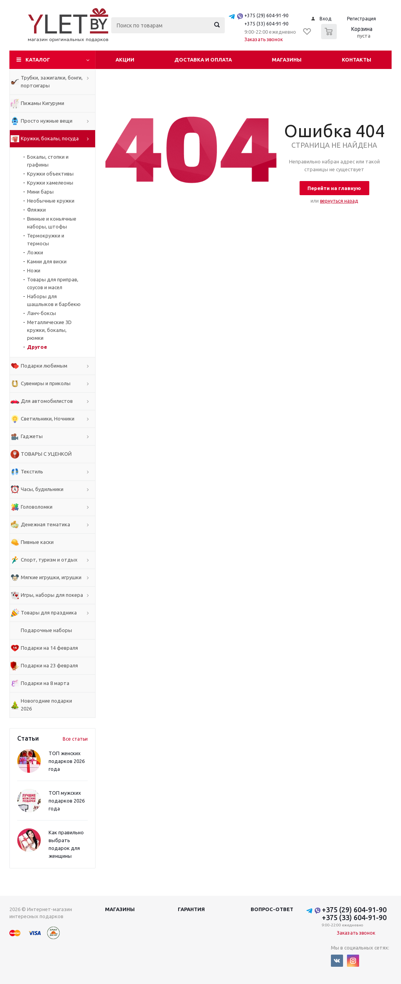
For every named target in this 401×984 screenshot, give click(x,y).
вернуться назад (339, 200)
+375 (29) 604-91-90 (266, 15)
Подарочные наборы (46, 630)
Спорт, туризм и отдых (49, 559)
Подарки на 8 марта (45, 683)
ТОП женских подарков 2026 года (67, 761)
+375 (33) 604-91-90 (266, 23)
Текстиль (32, 471)
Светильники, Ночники (47, 418)
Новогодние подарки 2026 (46, 704)
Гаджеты (32, 436)
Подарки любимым (44, 365)
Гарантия (191, 909)
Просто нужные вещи (46, 120)
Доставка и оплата (203, 59)
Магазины (287, 59)
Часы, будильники (42, 489)
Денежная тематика (45, 524)
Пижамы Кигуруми (42, 103)
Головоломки (36, 506)
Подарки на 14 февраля (49, 648)
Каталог (37, 59)
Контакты (356, 59)
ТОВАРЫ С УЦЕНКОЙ (46, 454)
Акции (125, 59)
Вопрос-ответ (272, 909)
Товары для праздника (49, 612)
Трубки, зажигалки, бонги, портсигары (52, 81)
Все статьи (75, 738)
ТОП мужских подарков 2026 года (67, 800)
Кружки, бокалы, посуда (50, 138)
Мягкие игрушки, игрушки (51, 577)
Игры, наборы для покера (52, 595)
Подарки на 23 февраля (49, 665)
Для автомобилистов (47, 401)
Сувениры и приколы (45, 383)
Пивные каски (37, 542)
